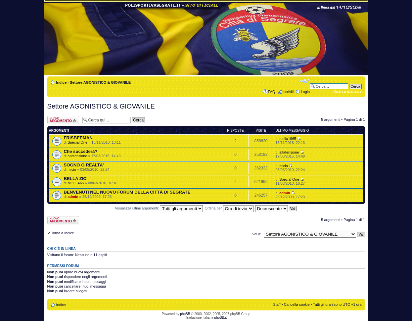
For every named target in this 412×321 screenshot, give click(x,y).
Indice (61, 82)
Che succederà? (81, 151)
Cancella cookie (297, 304)
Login (305, 92)
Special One (77, 142)
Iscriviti (288, 92)
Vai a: (256, 234)
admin (73, 197)
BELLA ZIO (75, 178)
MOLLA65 (76, 183)
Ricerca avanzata (348, 91)
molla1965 (287, 139)
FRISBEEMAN (78, 137)
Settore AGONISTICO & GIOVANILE (100, 82)
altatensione (77, 156)
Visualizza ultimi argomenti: (159, 208)
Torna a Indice (62, 233)
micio (72, 169)
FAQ (271, 92)
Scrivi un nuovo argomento (63, 120)
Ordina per (229, 208)
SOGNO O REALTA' (84, 164)
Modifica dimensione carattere (305, 81)
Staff (276, 304)
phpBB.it (220, 317)
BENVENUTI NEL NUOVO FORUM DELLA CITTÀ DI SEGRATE (127, 192)
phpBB (185, 314)
